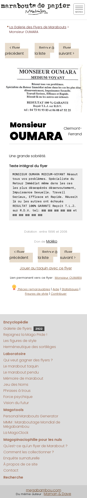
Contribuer (59, 294)
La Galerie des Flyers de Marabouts (37, 27)
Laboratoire (14, 353)
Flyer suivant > (66, 50)
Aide (56, 289)
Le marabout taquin (21, 366)
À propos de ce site (20, 464)
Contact (10, 470)
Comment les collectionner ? (28, 452)
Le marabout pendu (21, 372)
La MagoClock (15, 432)
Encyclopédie (15, 322)
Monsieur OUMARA (68, 278)
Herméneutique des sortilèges (29, 346)
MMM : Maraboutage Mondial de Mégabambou (31, 424)
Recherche (13, 477)
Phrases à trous (17, 390)
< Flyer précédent (14, 50)
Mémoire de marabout (23, 378)
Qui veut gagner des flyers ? (28, 360)
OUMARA (36, 136)
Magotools (13, 409)
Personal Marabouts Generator (30, 416)
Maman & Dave (57, 493)
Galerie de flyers (23, 328)
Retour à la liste (44, 50)
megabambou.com (43, 490)
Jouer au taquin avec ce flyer (46, 268)
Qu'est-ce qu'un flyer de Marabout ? (35, 446)
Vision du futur (16, 402)
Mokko (51, 241)
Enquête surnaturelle (21, 458)
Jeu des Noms (15, 384)
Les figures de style (19, 340)
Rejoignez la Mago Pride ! (25, 334)
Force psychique (18, 396)
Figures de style (36, 294)
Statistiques (70, 289)
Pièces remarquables (30, 289)
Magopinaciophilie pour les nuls (32, 439)
